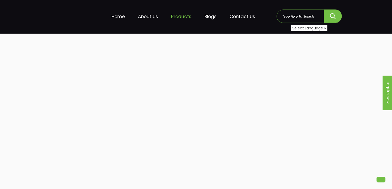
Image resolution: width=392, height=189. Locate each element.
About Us (148, 16)
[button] (381, 179)
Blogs (210, 16)
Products (181, 16)
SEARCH (333, 15)
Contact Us (242, 16)
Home (118, 16)
